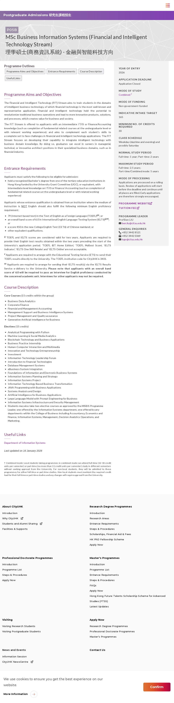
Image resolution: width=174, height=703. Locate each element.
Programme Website (135, 203)
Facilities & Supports (15, 528)
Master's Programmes (104, 558)
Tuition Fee (129, 207)
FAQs (93, 585)
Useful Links (13, 78)
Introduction (9, 513)
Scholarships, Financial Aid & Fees (110, 534)
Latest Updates (99, 606)
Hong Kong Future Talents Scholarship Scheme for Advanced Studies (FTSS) (128, 599)
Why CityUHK (12, 518)
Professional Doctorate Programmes (27, 558)
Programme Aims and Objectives (25, 71)
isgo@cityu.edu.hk (132, 239)
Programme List (12, 569)
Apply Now (96, 544)
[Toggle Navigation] (167, 5)
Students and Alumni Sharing (22, 523)
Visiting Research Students (18, 626)
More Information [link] (16, 694)
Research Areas (99, 518)
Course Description (91, 71)
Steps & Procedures (102, 528)
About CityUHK (12, 506)
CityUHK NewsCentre (17, 661)
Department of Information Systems (25, 442)
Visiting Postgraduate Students (21, 631)
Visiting (7, 619)
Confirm (156, 687)
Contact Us (97, 650)
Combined (125, 94)
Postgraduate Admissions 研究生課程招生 (37, 15)
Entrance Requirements (61, 71)
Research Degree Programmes (111, 506)
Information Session (14, 656)
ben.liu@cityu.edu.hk (134, 223)
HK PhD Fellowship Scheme (107, 539)
